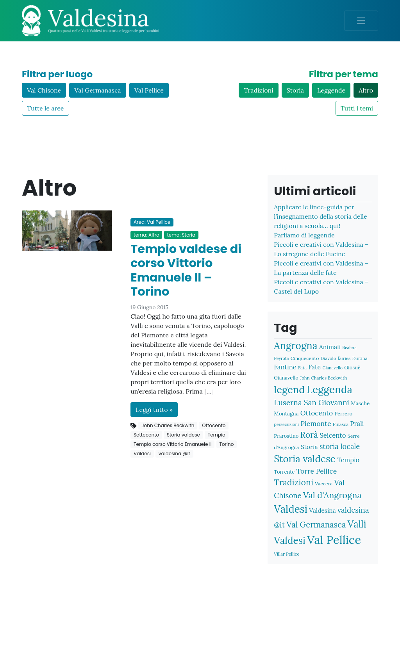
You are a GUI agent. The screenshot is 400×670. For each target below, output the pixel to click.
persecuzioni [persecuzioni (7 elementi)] (286, 424)
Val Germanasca (97, 90)
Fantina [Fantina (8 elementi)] (360, 358)
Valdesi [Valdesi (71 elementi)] (290, 508)
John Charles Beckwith (167, 425)
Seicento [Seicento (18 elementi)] (333, 435)
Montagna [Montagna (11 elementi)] (286, 413)
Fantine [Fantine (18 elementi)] (285, 367)
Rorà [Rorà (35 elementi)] (309, 434)
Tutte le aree (45, 108)
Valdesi (142, 453)
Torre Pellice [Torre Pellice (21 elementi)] (316, 471)
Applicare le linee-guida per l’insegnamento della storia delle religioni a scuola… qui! (320, 216)
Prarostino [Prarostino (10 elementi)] (286, 436)
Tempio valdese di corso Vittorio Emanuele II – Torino (185, 270)
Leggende (331, 90)
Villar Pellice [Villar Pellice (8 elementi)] (286, 554)
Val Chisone (44, 90)
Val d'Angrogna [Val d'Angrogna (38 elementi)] (332, 495)
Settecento (146, 434)
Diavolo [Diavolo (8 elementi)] (328, 358)
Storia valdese (183, 434)
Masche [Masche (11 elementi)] (360, 403)
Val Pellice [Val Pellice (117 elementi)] (334, 539)
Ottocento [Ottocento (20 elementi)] (316, 413)
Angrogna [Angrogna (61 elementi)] (295, 345)
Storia (295, 90)
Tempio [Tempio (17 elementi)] (348, 460)
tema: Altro (146, 235)
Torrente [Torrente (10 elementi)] (284, 472)
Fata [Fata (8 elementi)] (302, 368)
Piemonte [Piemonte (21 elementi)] (315, 423)
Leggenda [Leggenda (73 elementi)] (329, 389)
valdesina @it (174, 453)
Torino (226, 444)
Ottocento (213, 425)
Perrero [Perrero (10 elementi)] (343, 413)
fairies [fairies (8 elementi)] (344, 358)
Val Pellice (149, 90)
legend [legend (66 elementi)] (289, 389)
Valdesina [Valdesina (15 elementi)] (322, 510)
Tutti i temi (357, 108)
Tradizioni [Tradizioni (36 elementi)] (293, 482)
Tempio (216, 434)
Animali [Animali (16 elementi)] (330, 347)
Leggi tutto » (154, 409)
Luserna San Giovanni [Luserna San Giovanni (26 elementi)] (311, 402)
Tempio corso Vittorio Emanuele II (173, 444)
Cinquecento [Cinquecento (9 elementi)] (305, 358)
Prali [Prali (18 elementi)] (357, 423)
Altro (366, 90)
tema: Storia (181, 235)
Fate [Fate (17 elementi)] (314, 367)
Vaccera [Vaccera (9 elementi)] (323, 483)
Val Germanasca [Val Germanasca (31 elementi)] (316, 524)
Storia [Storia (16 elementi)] (309, 447)
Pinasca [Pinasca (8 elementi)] (340, 424)
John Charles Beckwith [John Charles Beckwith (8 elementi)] (323, 378)
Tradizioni (258, 90)
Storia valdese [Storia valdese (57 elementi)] (304, 459)
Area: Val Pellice (152, 222)
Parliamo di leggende (304, 235)
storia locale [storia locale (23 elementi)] (340, 446)
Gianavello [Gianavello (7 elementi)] (332, 368)
